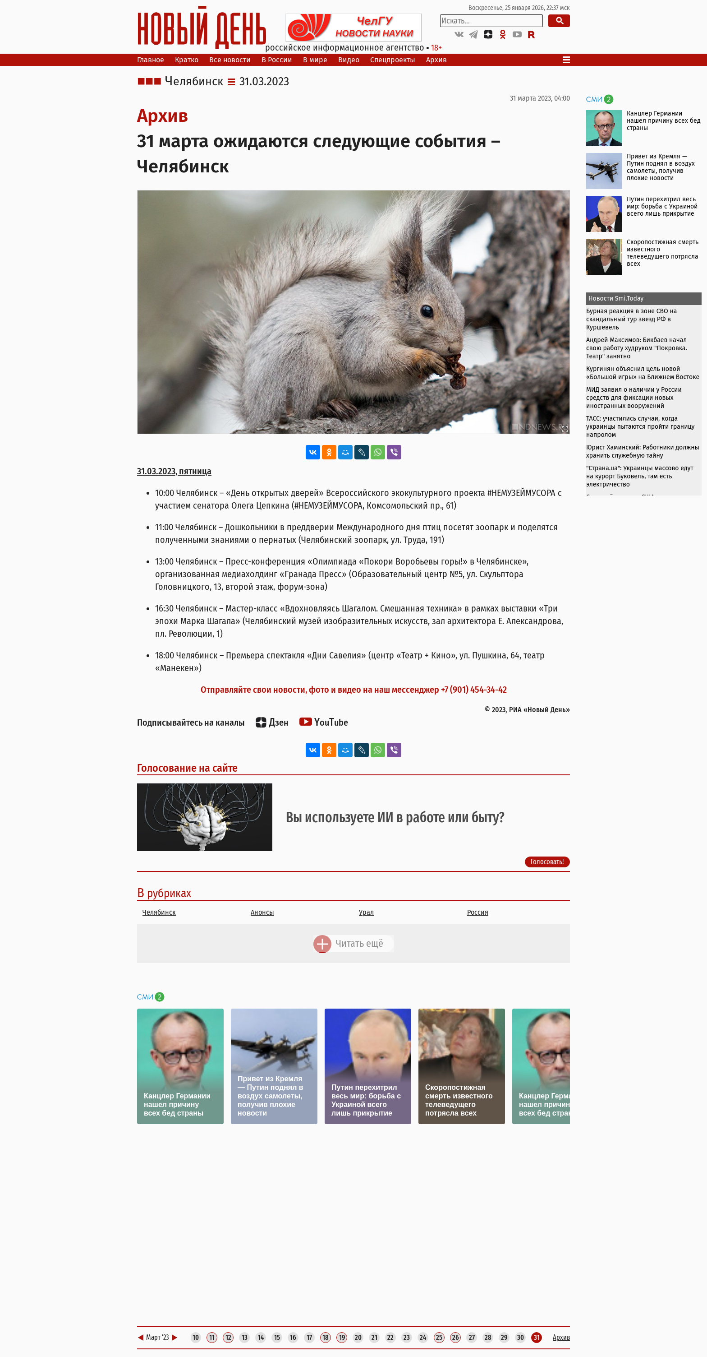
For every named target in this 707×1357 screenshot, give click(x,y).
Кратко (186, 60)
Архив (436, 60)
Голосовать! (547, 861)
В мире (315, 60)
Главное (150, 60)
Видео (348, 60)
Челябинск (194, 81)
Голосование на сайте (187, 768)
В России (277, 60)
